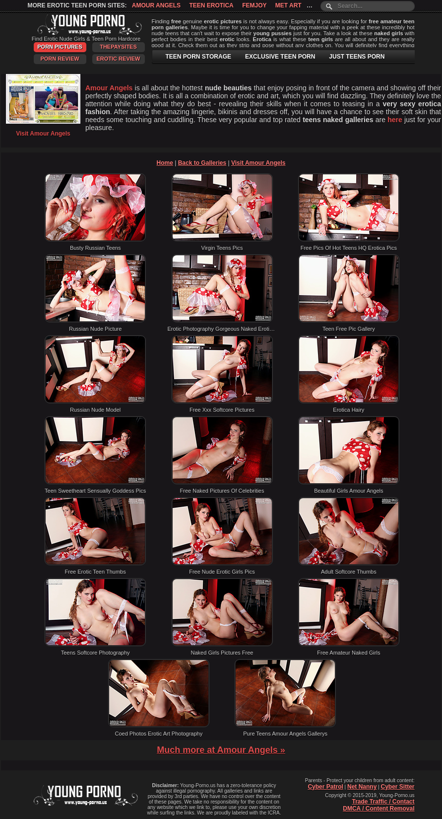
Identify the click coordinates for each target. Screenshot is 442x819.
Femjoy (254, 5)
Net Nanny (362, 786)
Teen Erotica (211, 5)
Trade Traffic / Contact (383, 801)
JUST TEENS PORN (356, 56)
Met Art (288, 5)
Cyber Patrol (325, 786)
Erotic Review (118, 59)
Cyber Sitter (397, 786)
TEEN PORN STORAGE (198, 56)
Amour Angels (156, 5)
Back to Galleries (202, 162)
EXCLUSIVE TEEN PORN (280, 56)
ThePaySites (118, 47)
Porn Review (59, 59)
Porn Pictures (59, 47)
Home (165, 162)
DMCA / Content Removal (378, 808)
